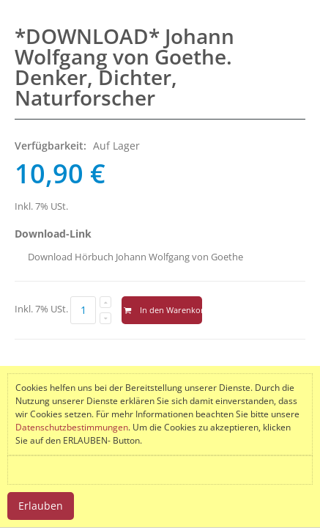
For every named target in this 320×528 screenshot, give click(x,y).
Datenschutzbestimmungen (71, 427)
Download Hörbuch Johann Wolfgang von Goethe (135, 256)
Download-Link (53, 234)
